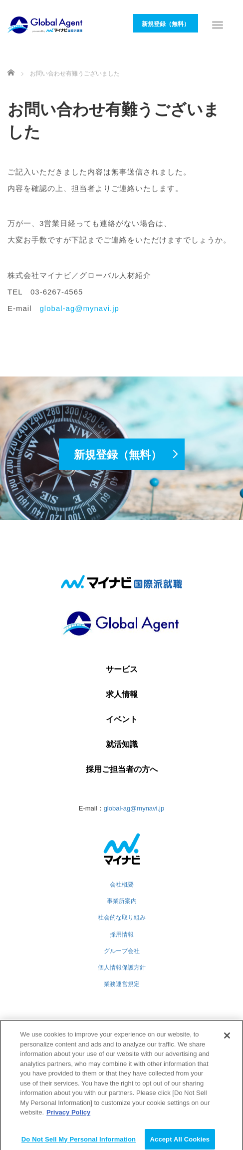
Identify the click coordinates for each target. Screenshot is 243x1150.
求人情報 (122, 694)
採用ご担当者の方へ (122, 770)
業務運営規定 (122, 984)
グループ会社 (122, 951)
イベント (122, 720)
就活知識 (122, 744)
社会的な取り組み (122, 917)
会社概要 (122, 884)
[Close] (227, 1039)
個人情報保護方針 (122, 967)
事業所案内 (122, 901)
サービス (122, 670)
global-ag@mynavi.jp (79, 308)
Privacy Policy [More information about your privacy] (68, 1116)
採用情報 (122, 934)
